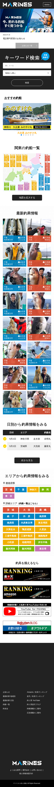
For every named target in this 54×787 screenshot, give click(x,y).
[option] (27, 20)
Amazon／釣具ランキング (37, 692)
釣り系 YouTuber (33, 700)
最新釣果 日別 (8, 700)
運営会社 (25, 770)
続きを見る (27, 460)
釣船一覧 (6, 704)
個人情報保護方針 (26, 774)
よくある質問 (15, 770)
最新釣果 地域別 (9, 696)
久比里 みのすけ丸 (26, 133)
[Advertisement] (27, 666)
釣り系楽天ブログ (34, 704)
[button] (49, 118)
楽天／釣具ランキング (35, 696)
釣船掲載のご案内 (34, 709)
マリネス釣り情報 (21, 783)
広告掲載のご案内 (34, 713)
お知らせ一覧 (27, 46)
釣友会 (5, 709)
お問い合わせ (37, 770)
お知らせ (6, 692)
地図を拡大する (27, 197)
